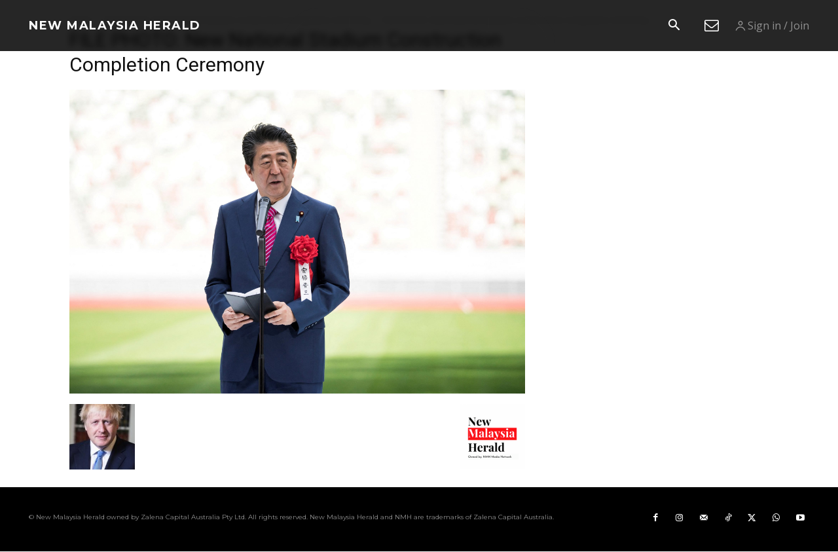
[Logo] (115, 25)
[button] (674, 26)
